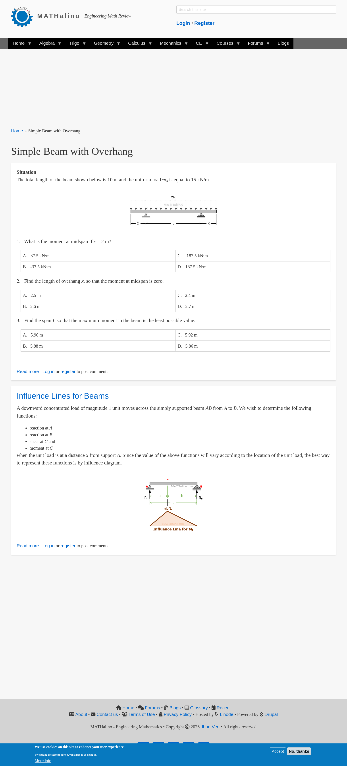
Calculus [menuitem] (138, 45)
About (81, 714)
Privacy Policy (178, 714)
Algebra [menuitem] (48, 45)
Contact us (107, 714)
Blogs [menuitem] (283, 43)
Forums (152, 707)
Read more (28, 371)
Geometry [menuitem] (104, 45)
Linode (226, 714)
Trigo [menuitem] (75, 45)
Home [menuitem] (19, 45)
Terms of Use (141, 714)
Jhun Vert (210, 726)
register (68, 371)
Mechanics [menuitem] (171, 45)
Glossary (199, 707)
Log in (48, 371)
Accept (278, 751)
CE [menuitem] (200, 45)
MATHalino (59, 15)
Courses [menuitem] (226, 45)
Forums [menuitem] (256, 45)
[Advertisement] (144, 85)
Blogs (175, 707)
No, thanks (299, 751)
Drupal (271, 714)
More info (43, 761)
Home (17, 130)
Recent (224, 707)
